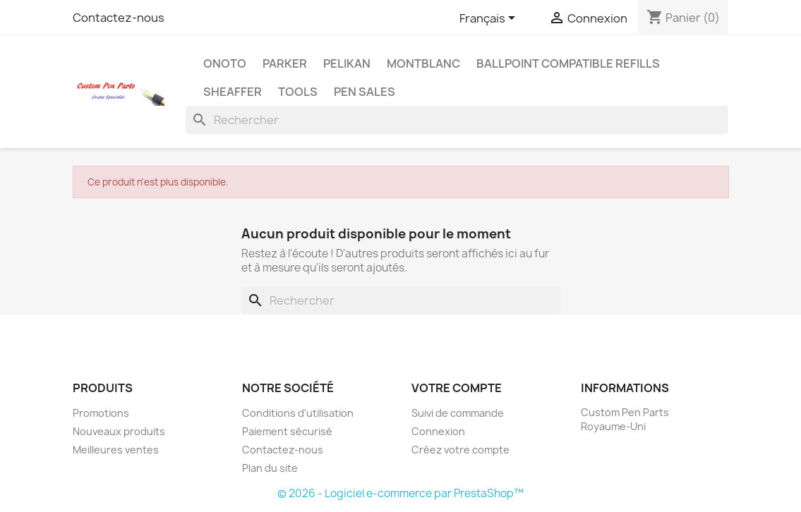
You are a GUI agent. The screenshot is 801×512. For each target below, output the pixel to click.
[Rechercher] (457, 120)
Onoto (224, 63)
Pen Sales (364, 91)
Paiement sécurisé (287, 431)
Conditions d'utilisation (298, 413)
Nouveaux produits (119, 431)
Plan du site (270, 468)
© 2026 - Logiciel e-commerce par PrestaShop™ (400, 493)
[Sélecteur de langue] (489, 19)
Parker (285, 63)
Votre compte (456, 388)
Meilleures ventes (116, 449)
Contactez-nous (118, 17)
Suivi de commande (457, 413)
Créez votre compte (460, 449)
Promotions (101, 413)
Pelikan (347, 63)
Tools (298, 91)
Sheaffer (232, 91)
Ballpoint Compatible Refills (568, 63)
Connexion (438, 431)
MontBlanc (423, 63)
